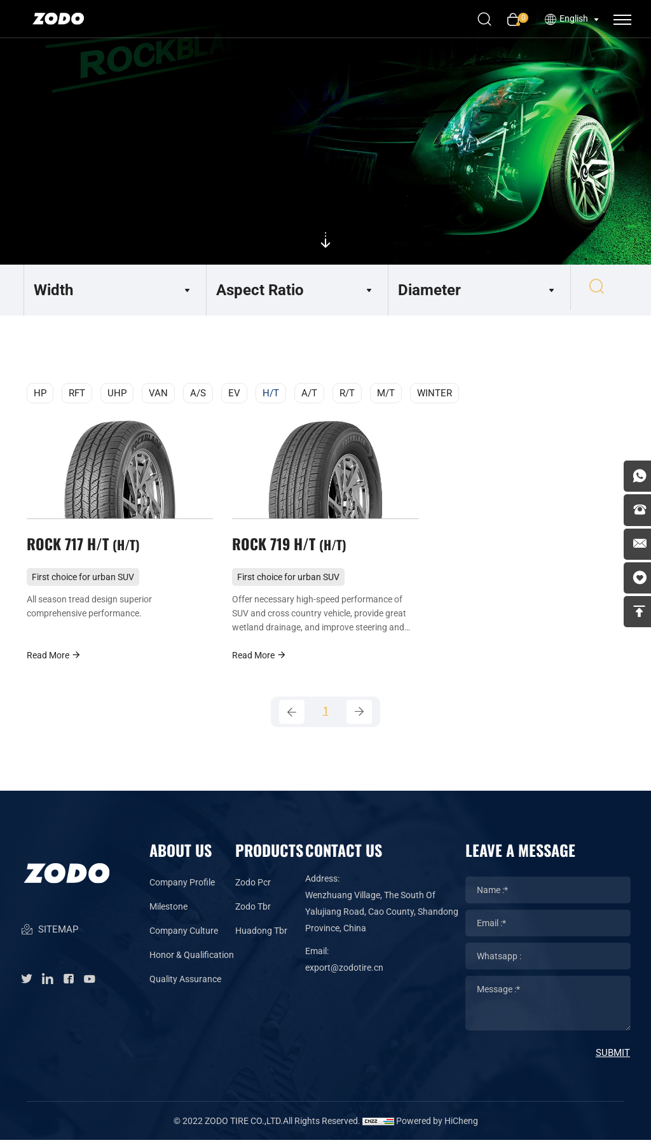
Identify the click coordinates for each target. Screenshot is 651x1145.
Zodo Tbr (253, 911)
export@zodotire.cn (344, 973)
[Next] (359, 717)
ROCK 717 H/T (85, 546)
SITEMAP (49, 938)
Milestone (168, 911)
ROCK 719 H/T (291, 546)
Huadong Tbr (261, 936)
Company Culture (183, 936)
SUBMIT (613, 1058)
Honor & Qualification (191, 960)
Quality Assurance (185, 984)
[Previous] (292, 717)
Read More (54, 659)
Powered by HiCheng (437, 1126)
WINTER (434, 393)
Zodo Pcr (253, 887)
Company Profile (182, 887)
